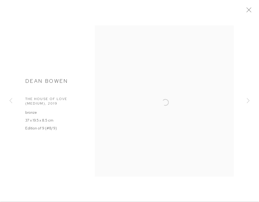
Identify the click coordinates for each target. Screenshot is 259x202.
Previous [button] (11, 101)
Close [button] (248, 11)
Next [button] (248, 101)
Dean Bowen (46, 82)
